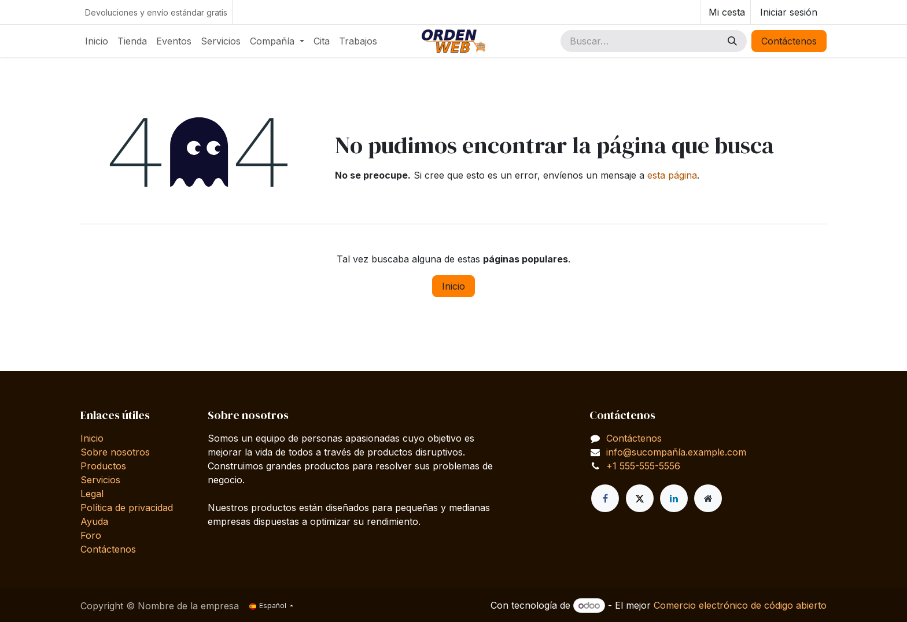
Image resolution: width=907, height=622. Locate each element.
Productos (103, 466)
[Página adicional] (708, 498)
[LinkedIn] (674, 498)
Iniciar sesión (788, 12)
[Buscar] (732, 41)
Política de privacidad (126, 507)
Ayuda (94, 521)
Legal (92, 493)
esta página (672, 175)
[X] (640, 498)
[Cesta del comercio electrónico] (725, 12)
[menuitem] (96, 41)
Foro (90, 535)
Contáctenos (789, 41)
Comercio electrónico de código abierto (740, 605)
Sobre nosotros (115, 452)
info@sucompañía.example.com (676, 452)
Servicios (100, 480)
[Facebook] (605, 498)
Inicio (453, 286)
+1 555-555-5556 (643, 466)
